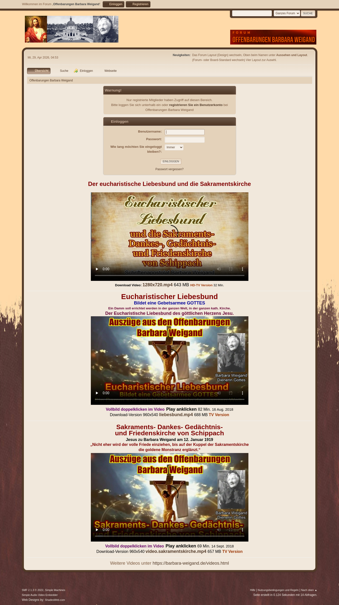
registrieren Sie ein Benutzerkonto (196, 105)
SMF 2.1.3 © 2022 (33, 590)
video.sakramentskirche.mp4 (175, 551)
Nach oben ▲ (309, 590)
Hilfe (252, 590)
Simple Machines (55, 590)
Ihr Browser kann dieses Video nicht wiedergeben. (169, 236)
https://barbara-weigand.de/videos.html (191, 563)
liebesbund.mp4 (176, 414)
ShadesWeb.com (55, 599)
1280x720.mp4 (158, 284)
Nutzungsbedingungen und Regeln (278, 590)
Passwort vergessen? (169, 169)
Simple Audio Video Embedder (40, 594)
